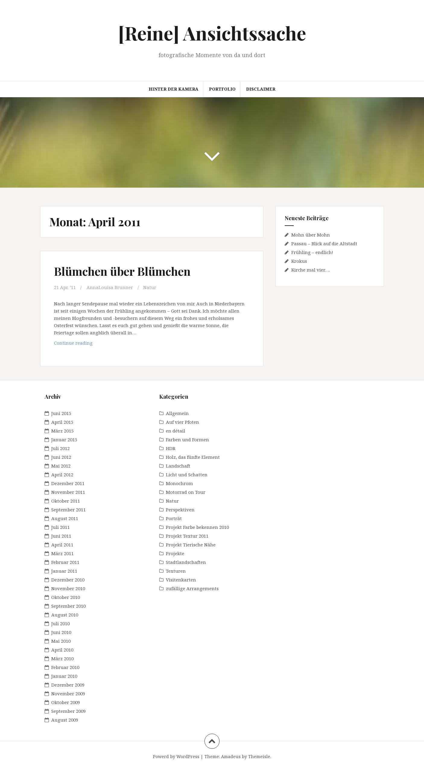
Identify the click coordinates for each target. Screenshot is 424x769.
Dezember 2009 (67, 685)
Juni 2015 (61, 413)
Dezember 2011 (67, 483)
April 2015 (62, 422)
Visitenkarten (181, 580)
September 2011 (68, 510)
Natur (149, 287)
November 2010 (68, 588)
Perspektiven (180, 510)
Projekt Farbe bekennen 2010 (197, 527)
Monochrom (179, 483)
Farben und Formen (187, 439)
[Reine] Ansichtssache (212, 32)
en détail (175, 431)
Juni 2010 (61, 632)
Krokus (299, 261)
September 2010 (68, 606)
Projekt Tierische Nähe (191, 545)
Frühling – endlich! (312, 252)
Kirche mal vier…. (310, 270)
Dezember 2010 (67, 580)
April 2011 (62, 545)
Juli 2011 (60, 527)
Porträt (174, 518)
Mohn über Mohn (310, 235)
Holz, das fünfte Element (193, 457)
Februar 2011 (65, 562)
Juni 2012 (61, 457)
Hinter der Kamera (173, 89)
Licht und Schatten (186, 474)
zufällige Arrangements (192, 588)
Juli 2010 (60, 623)
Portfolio (222, 89)
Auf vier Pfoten (182, 422)
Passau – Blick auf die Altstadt (324, 243)
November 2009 (68, 693)
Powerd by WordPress (176, 756)
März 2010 (62, 658)
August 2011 (64, 518)
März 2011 (62, 553)
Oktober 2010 (65, 597)
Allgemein (177, 413)
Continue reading (84, 344)
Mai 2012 (61, 466)
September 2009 (68, 711)
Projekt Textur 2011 (187, 536)
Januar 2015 (64, 439)
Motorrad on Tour (185, 492)
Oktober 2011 (65, 501)
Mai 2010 (61, 641)
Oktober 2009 (65, 702)
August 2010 (64, 615)
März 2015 (62, 431)
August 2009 (64, 720)
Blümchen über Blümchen (122, 271)
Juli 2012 (60, 448)
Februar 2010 (65, 667)
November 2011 (68, 492)
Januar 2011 (64, 571)
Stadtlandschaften (186, 562)
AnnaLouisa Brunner (110, 287)
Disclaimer (260, 89)
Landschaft (178, 466)
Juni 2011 (61, 536)
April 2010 (62, 650)
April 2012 (62, 474)
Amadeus (231, 756)
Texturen (176, 571)
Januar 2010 (64, 676)
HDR (171, 448)
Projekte (175, 553)
